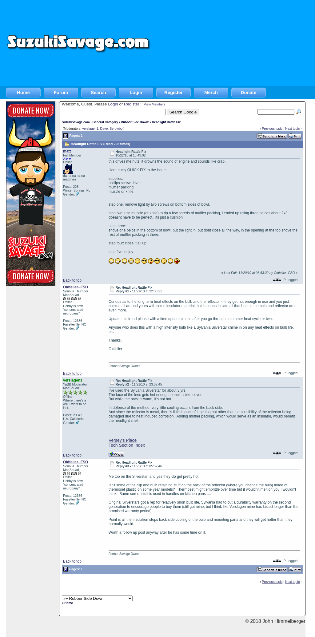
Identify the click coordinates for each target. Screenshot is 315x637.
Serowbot (116, 128)
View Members (154, 104)
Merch (211, 92)
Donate (249, 92)
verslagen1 (90, 128)
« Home (67, 603)
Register (173, 92)
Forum (61, 92)
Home (23, 92)
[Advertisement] (233, 43)
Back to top (72, 280)
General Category (105, 122)
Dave (104, 128)
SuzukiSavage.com (76, 122)
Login (136, 92)
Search (98, 92)
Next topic (292, 128)
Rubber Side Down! (135, 122)
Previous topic (272, 128)
